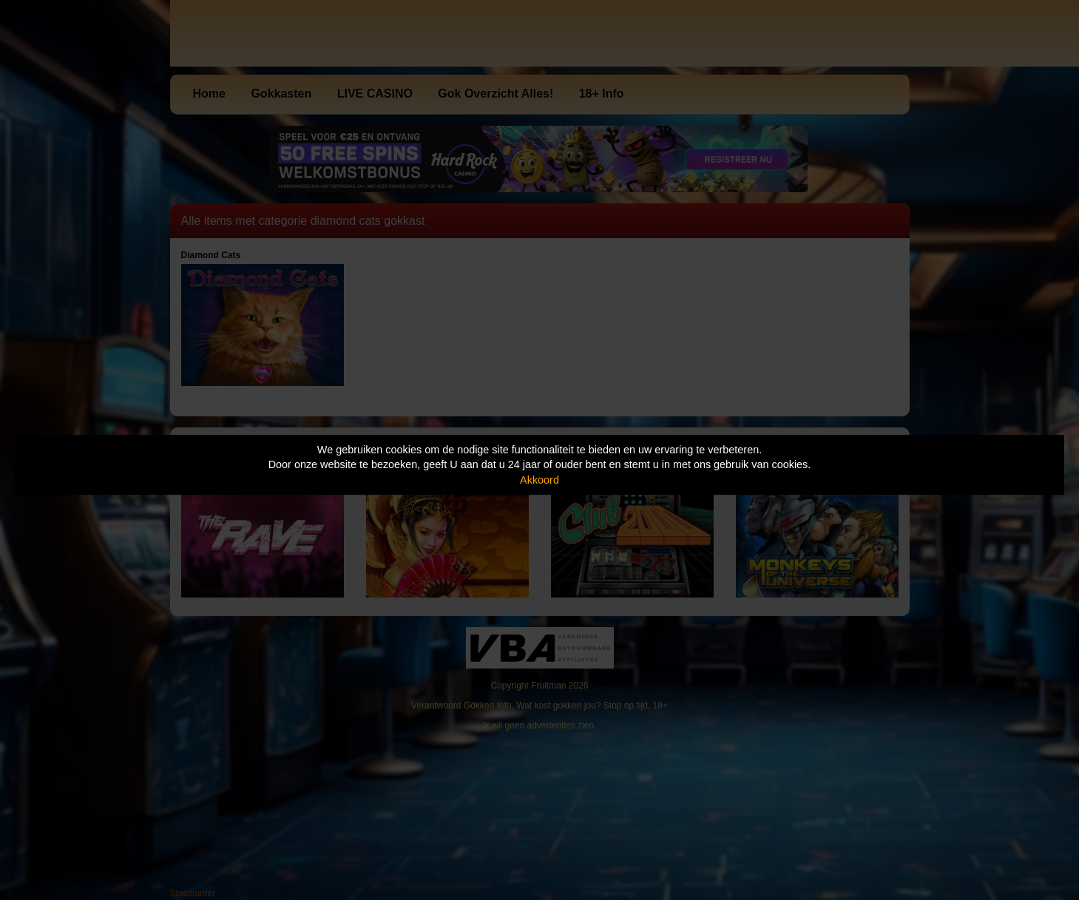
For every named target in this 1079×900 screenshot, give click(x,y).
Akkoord (539, 480)
